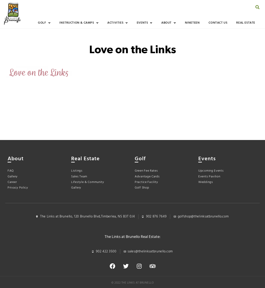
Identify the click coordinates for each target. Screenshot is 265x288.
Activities (117, 23)
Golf (44, 23)
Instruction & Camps (78, 23)
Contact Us (218, 22)
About (168, 23)
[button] (257, 7)
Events (144, 23)
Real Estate (245, 22)
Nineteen (192, 22)
